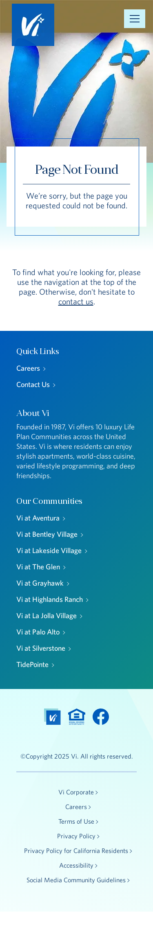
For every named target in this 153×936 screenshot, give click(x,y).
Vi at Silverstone (40, 648)
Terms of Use (76, 821)
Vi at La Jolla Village (46, 615)
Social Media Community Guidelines (76, 880)
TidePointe (32, 664)
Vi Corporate (76, 792)
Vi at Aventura (38, 518)
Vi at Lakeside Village (49, 550)
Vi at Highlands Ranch (49, 599)
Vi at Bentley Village (47, 534)
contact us (75, 301)
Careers (28, 368)
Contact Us (33, 384)
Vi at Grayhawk (40, 583)
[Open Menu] (134, 18)
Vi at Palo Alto (38, 631)
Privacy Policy (76, 836)
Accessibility (76, 865)
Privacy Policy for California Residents (76, 850)
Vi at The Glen (38, 566)
